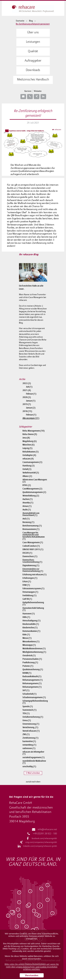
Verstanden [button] (31, 975)
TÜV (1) (26, 713)
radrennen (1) (29, 748)
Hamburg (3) (28, 465)
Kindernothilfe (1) (31, 624)
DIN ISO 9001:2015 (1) (33, 549)
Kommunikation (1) (31, 631)
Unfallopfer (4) (29, 455)
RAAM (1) (27, 673)
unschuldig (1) (29, 766)
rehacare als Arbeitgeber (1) (33, 752)
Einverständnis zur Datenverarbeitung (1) (33, 570)
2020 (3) (27, 397)
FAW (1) (26, 585)
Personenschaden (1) (32, 659)
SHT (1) (26, 690)
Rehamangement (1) (32, 687)
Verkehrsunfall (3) (31, 472)
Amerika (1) (28, 502)
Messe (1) (27, 638)
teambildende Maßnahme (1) (34, 762)
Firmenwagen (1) (30, 592)
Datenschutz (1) (30, 556)
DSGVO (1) (27, 553)
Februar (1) (31, 393)
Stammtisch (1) (29, 710)
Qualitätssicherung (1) (33, 669)
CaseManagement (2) (32, 488)
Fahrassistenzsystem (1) (33, 588)
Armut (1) (27, 506)
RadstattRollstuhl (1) (32, 676)
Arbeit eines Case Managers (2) (35, 480)
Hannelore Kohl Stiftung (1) (33, 609)
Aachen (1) (28, 499)
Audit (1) (27, 509)
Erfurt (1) (27, 581)
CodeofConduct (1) (31, 546)
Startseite (20, 21)
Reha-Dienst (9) (30, 434)
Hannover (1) (29, 613)
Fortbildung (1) (29, 595)
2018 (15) (27, 411)
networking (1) (29, 744)
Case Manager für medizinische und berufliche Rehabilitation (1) (34, 535)
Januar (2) (30, 407)
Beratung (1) (28, 522)
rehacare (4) (28, 458)
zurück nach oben (33, 782)
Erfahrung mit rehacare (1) (34, 574)
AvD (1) (26, 518)
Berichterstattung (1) (32, 525)
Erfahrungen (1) (30, 578)
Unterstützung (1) (31, 724)
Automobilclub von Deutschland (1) (31, 514)
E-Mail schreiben (33, 773)
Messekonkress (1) (31, 641)
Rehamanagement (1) (33, 680)
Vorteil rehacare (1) (31, 730)
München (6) (28, 444)
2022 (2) (27, 383)
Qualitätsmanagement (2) (34, 492)
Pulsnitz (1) (28, 666)
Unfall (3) (27, 469)
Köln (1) (26, 634)
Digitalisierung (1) (31, 565)
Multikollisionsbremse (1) (34, 648)
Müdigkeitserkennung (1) (34, 652)
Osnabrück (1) (29, 655)
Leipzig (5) (27, 448)
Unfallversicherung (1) (33, 717)
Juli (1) (29, 386)
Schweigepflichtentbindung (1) (35, 701)
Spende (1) (28, 706)
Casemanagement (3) (32, 462)
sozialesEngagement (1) (34, 757)
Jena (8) (26, 437)
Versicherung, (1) (30, 727)
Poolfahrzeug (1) (30, 662)
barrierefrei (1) (29, 741)
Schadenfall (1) (29, 694)
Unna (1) (27, 720)
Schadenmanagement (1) (34, 697)
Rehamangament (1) (32, 683)
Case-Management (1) (33, 542)
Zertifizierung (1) (30, 737)
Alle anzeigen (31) (31, 418)
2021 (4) (27, 390)
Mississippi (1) (29, 645)
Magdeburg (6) (30, 441)
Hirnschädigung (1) (31, 620)
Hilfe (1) (26, 617)
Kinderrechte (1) (30, 627)
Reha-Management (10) (34, 430)
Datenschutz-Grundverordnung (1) (32, 561)
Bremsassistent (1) (31, 529)
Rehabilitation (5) (31, 451)
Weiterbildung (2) (31, 495)
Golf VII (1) (27, 599)
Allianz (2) (27, 476)
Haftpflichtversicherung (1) (33, 603)
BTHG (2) (27, 485)
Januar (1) (30, 400)
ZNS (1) (26, 734)
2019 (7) (27, 404)
